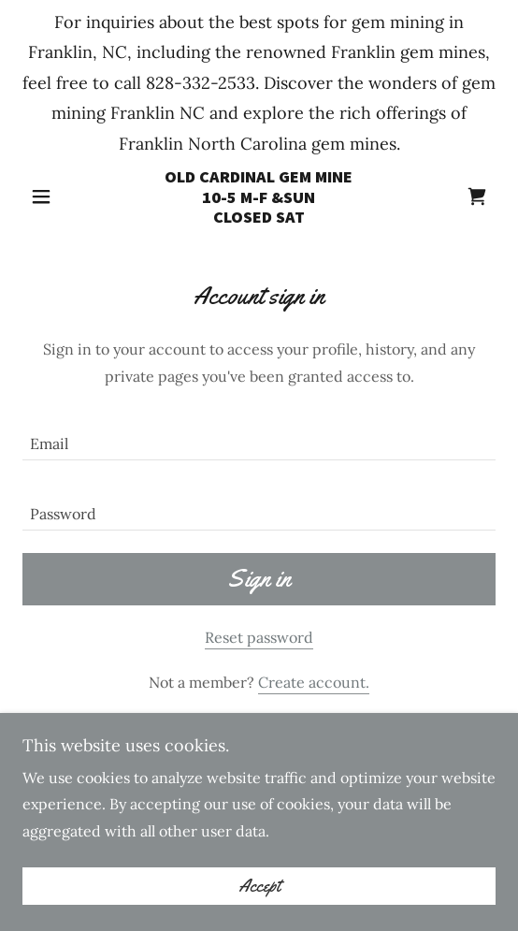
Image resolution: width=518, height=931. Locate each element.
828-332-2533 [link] (200, 83)
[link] (259, 197)
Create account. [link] (313, 682)
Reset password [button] (259, 637)
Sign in (259, 578)
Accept (259, 899)
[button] (58, 196)
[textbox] (259, 436)
